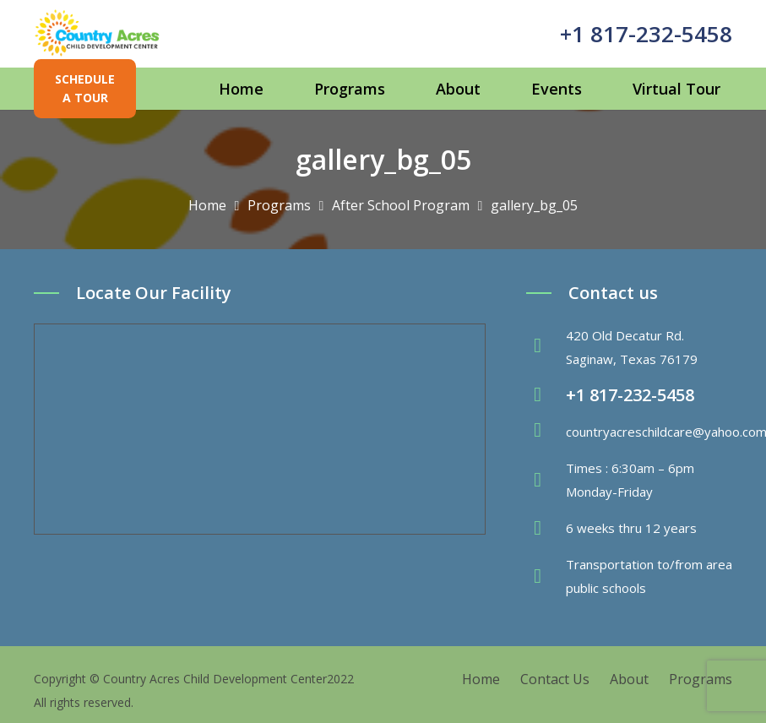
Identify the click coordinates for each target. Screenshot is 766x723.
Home (481, 679)
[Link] (97, 34)
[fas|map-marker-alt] (545, 347)
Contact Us (554, 679)
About (629, 679)
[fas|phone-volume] (545, 395)
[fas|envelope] (545, 431)
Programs (700, 679)
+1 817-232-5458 (646, 34)
